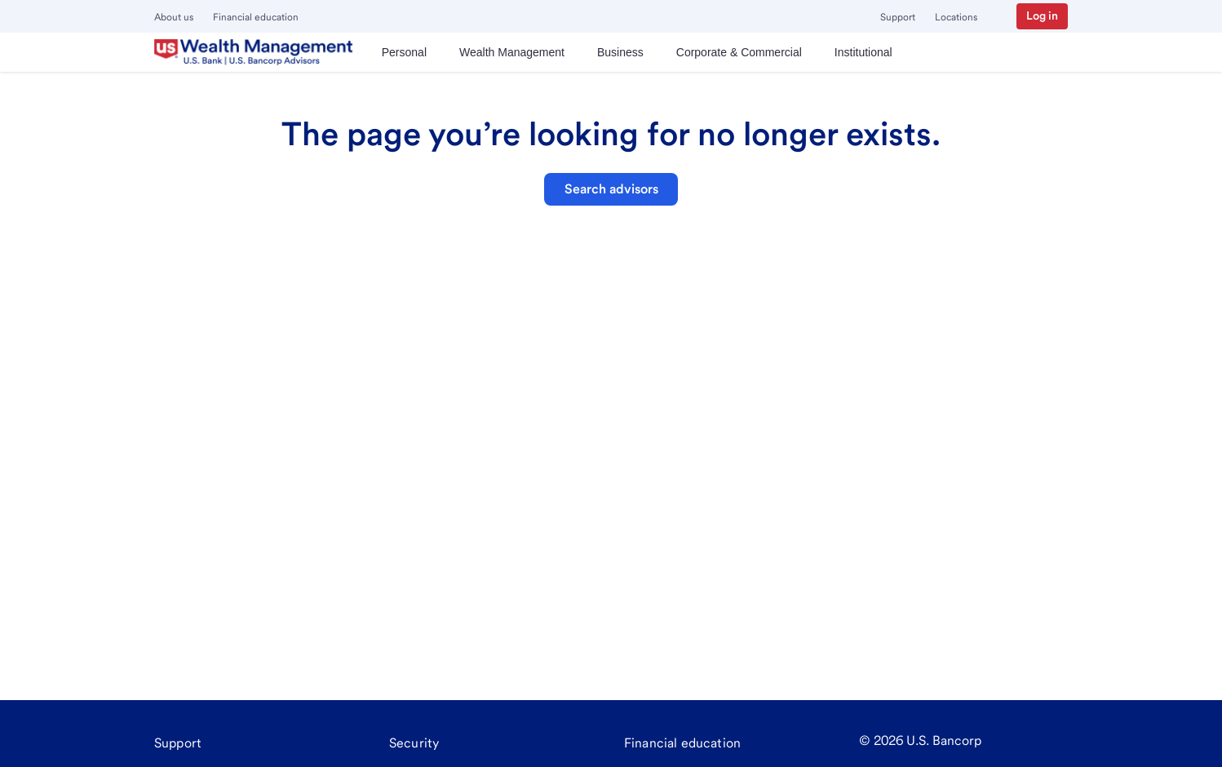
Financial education (256, 17)
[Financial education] (682, 743)
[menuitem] (404, 52)
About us (173, 17)
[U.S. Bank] (253, 52)
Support (897, 17)
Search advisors (611, 189)
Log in (1042, 15)
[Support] (177, 743)
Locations (956, 17)
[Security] (414, 743)
